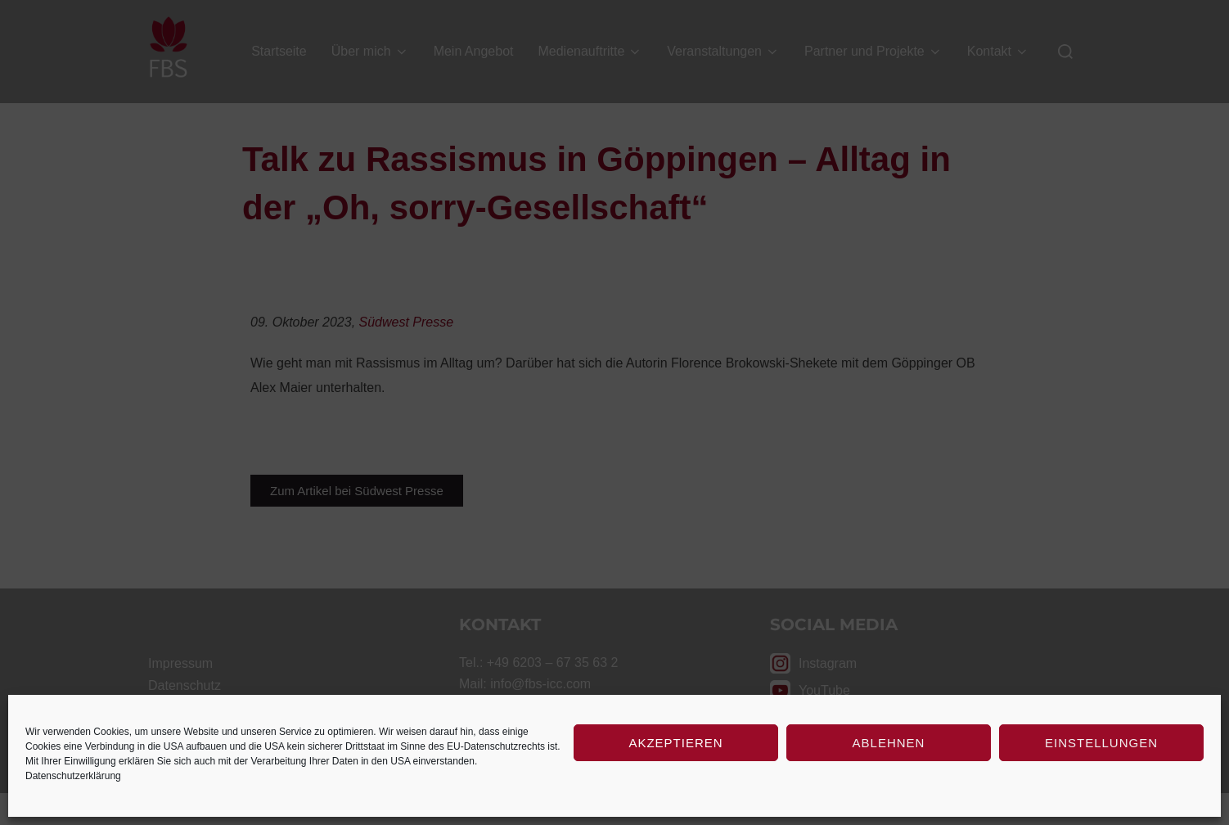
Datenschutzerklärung (73, 776)
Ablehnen (889, 743)
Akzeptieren (675, 743)
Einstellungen (1101, 743)
